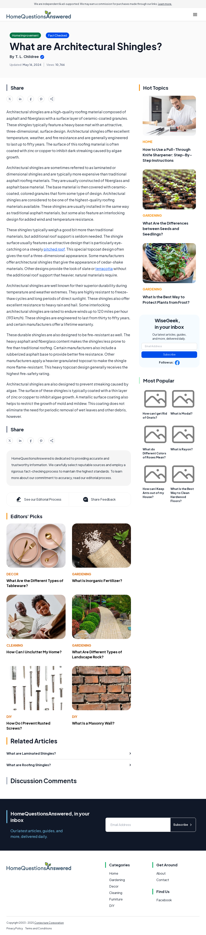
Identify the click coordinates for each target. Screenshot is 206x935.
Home (148, 142)
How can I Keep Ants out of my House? (153, 493)
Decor (12, 574)
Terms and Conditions (38, 928)
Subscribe (169, 354)
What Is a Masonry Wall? (93, 723)
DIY (9, 716)
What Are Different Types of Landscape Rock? (97, 654)
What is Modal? (181, 413)
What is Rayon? (181, 449)
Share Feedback (99, 499)
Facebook (164, 900)
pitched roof (54, 249)
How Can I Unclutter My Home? (34, 651)
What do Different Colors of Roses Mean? (154, 453)
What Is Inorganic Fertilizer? (97, 580)
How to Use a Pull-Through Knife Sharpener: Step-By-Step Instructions (167, 155)
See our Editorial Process (38, 499)
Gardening (81, 574)
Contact (162, 880)
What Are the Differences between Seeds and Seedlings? (165, 228)
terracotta (104, 268)
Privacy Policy (14, 928)
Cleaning (14, 645)
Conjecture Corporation (49, 922)
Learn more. (165, 3)
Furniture (116, 899)
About (161, 873)
